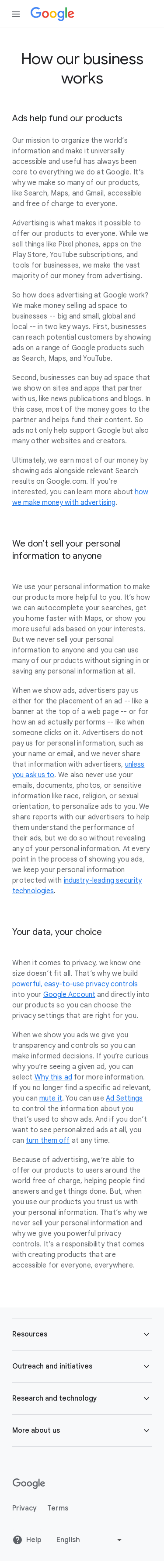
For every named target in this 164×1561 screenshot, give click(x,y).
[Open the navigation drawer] (15, 14)
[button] (82, 1334)
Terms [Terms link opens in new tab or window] (57, 1508)
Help (27, 1540)
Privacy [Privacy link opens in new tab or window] (24, 1508)
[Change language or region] (90, 1539)
